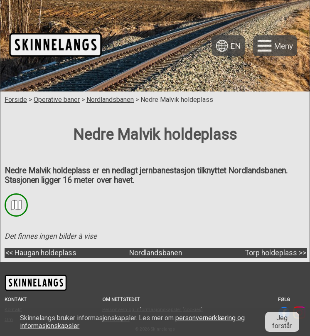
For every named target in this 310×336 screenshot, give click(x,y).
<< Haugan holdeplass (40, 253)
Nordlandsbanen (110, 100)
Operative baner (57, 100)
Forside (16, 100)
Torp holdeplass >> (275, 253)
